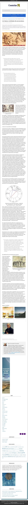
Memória (3, 416)
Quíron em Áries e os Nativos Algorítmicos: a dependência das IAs (12, 491)
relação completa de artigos (15, 352)
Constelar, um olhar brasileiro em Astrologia (11, 501)
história (13, 339)
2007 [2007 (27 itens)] (13, 446)
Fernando (3, 409)
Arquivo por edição (5, 439)
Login (23, 503)
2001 (9, 339)
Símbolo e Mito (4, 428)
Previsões (3, 424)
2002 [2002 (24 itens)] (8, 446)
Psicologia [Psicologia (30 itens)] (15, 454)
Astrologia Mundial (5, 399)
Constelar (14, 5)
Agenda (3, 397)
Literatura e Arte (4, 412)
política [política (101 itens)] (7, 455)
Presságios (4, 423)
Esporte (3, 408)
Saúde (3, 427)
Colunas (3, 405)
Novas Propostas (5, 419)
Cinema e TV (4, 404)
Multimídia (3, 417)
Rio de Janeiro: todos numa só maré (7, 493)
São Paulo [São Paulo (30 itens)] (13, 456)
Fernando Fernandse (11, 353)
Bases (3, 401)
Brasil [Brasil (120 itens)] (4, 449)
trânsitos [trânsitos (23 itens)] (20, 456)
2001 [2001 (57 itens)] (6, 446)
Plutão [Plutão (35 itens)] (3, 454)
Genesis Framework (16, 503)
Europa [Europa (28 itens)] (7, 450)
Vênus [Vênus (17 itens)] (25, 456)
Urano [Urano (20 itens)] (23, 456)
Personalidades (4, 421)
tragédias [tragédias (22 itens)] (17, 456)
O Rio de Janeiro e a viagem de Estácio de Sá (9, 492)
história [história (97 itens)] (22, 451)
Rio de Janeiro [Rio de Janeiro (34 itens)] (5, 456)
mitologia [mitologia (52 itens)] (14, 452)
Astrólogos (4, 400)
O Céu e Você (4, 420)
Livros (3, 413)
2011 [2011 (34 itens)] (17, 446)
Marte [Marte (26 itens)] (10, 452)
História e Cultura (4, 411)
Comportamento (4, 407)
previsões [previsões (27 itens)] (11, 454)
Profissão (3, 425)
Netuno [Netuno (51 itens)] (20, 452)
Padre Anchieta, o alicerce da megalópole (8, 496)
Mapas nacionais (4, 415)
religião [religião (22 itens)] (21, 454)
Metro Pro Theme (11, 503)
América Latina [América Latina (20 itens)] (21, 446)
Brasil (11, 339)
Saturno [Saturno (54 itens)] (10, 456)
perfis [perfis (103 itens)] (23, 453)
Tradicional (3, 431)
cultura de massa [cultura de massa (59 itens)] (10, 448)
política (16, 339)
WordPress (20, 503)
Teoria (3, 429)
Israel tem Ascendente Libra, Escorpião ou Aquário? (10, 495)
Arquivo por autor (5, 440)
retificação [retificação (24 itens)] (24, 454)
